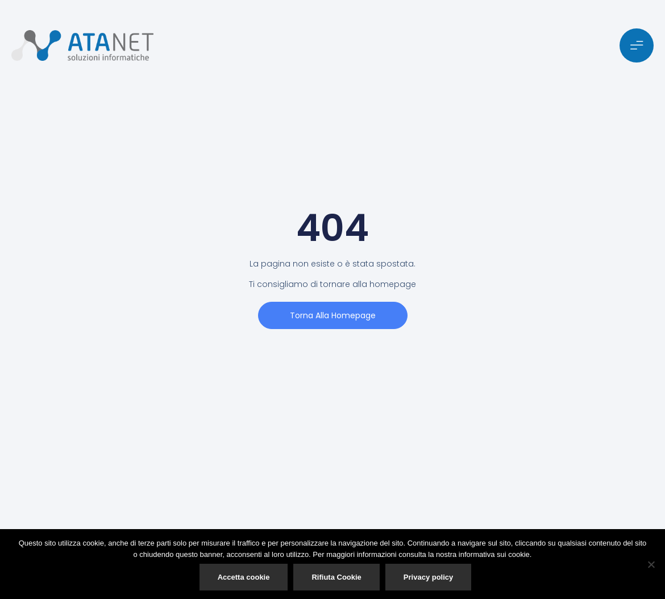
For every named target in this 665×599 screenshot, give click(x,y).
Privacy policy (428, 577)
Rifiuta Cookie (336, 577)
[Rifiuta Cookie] (650, 564)
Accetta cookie (244, 577)
